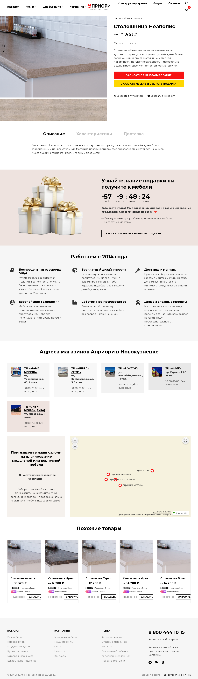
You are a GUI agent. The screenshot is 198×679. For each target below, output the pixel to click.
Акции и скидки (111, 636)
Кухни (30, 6)
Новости (59, 651)
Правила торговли (113, 660)
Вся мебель (14, 636)
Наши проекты (63, 641)
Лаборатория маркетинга (176, 674)
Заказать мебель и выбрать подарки (149, 83)
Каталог (13, 6)
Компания (77, 6)
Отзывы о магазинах (114, 641)
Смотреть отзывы (125, 43)
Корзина (106, 646)
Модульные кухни (18, 646)
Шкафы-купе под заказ (21, 660)
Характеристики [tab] (94, 133)
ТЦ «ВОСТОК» (128, 368)
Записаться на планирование (148, 75)
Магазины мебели (65, 636)
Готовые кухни (16, 641)
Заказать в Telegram (161, 95)
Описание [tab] (54, 133)
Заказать (35, 596)
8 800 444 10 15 (166, 632)
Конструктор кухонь (132, 3)
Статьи (58, 646)
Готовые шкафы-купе (20, 655)
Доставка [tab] (134, 133)
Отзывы (174, 3)
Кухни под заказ (17, 651)
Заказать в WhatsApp (128, 95)
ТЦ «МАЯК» (173, 368)
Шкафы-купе (51, 6)
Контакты (60, 655)
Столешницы (133, 17)
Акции (158, 3)
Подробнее (18, 596)
